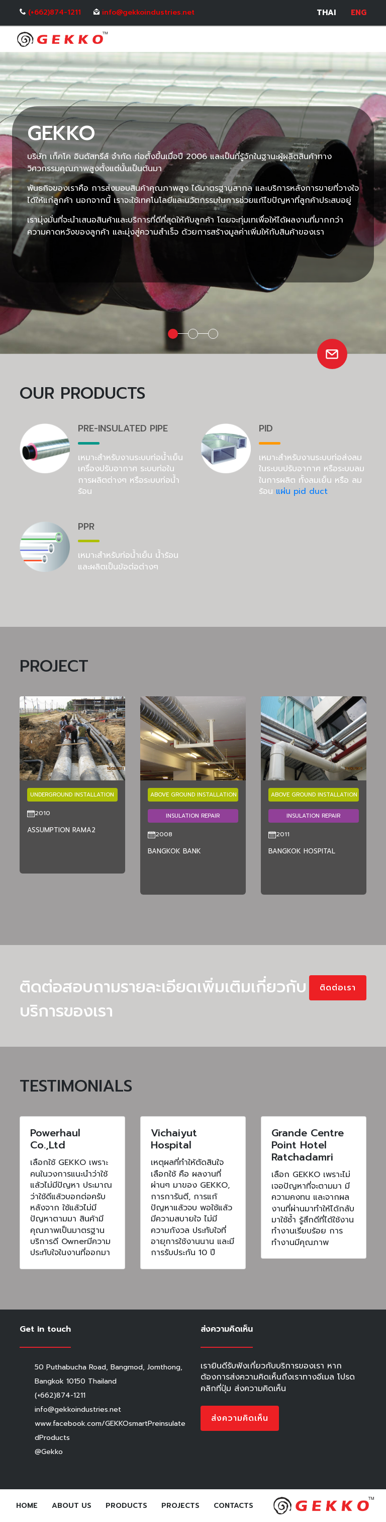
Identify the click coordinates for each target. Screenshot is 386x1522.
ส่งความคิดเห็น (239, 1418)
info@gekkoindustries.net (148, 13)
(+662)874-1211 (54, 13)
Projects (180, 1505)
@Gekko (49, 1451)
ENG (358, 13)
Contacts (233, 1505)
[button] (30, 910)
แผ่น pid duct (302, 491)
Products (126, 1505)
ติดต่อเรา (338, 988)
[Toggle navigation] (360, 39)
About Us (71, 1505)
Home (29, 1505)
